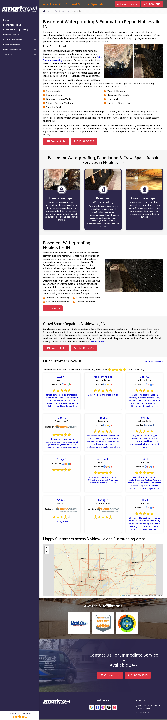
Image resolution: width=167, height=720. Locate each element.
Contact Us (56, 141)
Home (47, 11)
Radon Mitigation (12, 44)
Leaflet (122, 610)
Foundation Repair (13, 22)
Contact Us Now (127, 4)
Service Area (61, 11)
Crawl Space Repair (13, 38)
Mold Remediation (13, 49)
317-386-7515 (152, 4)
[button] (47, 563)
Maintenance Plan (12, 33)
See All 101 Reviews (153, 363)
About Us (8, 54)
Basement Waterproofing (17, 28)
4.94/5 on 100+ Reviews (19, 715)
